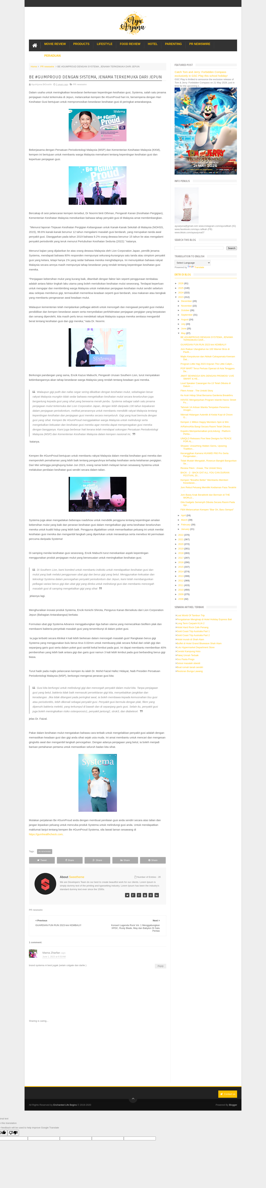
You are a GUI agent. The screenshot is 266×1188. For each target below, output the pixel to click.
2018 (181, 553)
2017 (181, 557)
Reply (161, 966)
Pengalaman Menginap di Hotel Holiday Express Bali (204, 619)
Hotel (153, 43)
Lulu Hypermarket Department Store (195, 647)
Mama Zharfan (51, 952)
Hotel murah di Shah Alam (190, 639)
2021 (181, 539)
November (187, 305)
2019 (181, 548)
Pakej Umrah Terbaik (187, 655)
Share (69, 860)
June (184, 328)
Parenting (173, 43)
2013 (181, 576)
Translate (196, 267)
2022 (181, 535)
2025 (181, 288)
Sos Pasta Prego (185, 659)
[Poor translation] (13, 1133)
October (185, 310)
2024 (181, 292)
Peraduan (52, 55)
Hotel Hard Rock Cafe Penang (192, 627)
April (183, 515)
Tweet (42, 860)
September (187, 314)
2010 (181, 589)
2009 (181, 594)
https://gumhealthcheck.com (46, 834)
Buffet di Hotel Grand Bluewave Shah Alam (199, 643)
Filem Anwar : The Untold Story (197, 390)
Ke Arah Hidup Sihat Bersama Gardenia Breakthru (207, 395)
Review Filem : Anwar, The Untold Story (201, 468)
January (185, 529)
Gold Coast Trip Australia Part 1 (193, 631)
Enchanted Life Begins (65, 1105)
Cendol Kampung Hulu (188, 651)
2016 (181, 562)
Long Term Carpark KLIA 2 (190, 623)
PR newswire (47, 66)
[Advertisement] (97, 1052)
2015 (181, 566)
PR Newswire (199, 43)
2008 (181, 599)
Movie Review (55, 43)
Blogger (233, 1105)
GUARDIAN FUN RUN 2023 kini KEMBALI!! (203, 344)
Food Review (130, 43)
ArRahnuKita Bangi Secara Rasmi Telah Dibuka (205, 426)
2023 (181, 297)
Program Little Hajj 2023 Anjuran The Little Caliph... (207, 364)
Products (81, 43)
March (184, 520)
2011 (181, 585)
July (183, 324)
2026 (181, 283)
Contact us (227, 1094)
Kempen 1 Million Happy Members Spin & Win (205, 422)
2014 (181, 571)
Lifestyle (104, 43)
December (187, 301)
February (186, 524)
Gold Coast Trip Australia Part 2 (193, 635)
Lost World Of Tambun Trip (191, 615)
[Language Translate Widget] (193, 263)
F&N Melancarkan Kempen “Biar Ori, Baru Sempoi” (207, 509)
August (185, 319)
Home (34, 66)
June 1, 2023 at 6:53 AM (54, 956)
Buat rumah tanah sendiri (190, 667)
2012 (181, 580)
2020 (181, 544)
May (183, 333)
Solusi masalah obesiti (188, 663)
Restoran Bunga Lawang (190, 671)
